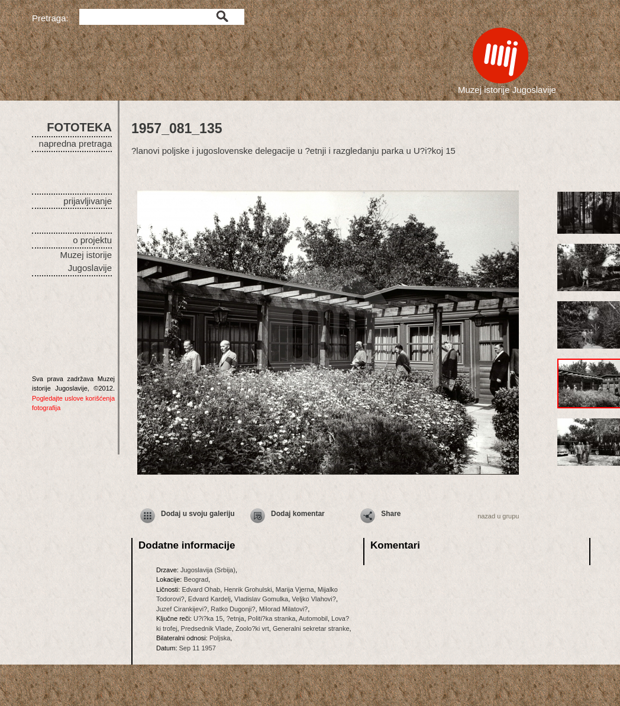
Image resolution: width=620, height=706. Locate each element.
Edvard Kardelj (209, 598)
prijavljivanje (87, 201)
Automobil (313, 618)
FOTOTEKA (79, 127)
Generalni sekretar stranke (311, 628)
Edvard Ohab (201, 589)
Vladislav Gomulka (261, 598)
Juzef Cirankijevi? (181, 608)
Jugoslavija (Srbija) (207, 569)
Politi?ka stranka (272, 618)
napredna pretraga (75, 143)
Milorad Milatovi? (283, 608)
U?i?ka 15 (208, 618)
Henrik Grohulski (248, 589)
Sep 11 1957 (197, 648)
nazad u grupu (498, 516)
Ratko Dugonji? (233, 608)
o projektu (92, 240)
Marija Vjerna (295, 589)
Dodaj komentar (298, 514)
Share (391, 514)
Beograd (195, 579)
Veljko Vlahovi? (314, 598)
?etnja (235, 618)
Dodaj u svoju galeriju (198, 514)
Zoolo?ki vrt (252, 628)
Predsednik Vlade (206, 628)
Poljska (219, 637)
